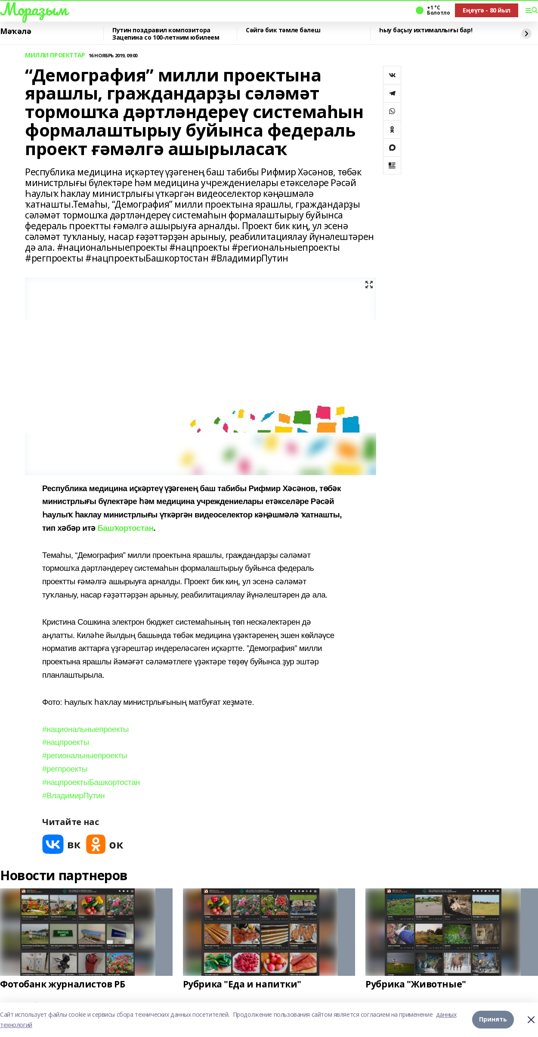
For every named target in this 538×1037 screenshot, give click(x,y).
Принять (493, 1019)
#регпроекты (64, 768)
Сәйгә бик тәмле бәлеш (283, 30)
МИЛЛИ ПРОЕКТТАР (55, 55)
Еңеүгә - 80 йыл (486, 10)
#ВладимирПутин (73, 795)
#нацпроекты (65, 742)
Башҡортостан (125, 528)
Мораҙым (33, 9)
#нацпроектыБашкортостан (91, 782)
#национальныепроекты (85, 729)
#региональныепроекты (84, 755)
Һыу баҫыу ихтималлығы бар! (425, 30)
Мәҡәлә (15, 31)
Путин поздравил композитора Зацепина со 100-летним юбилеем (165, 34)
